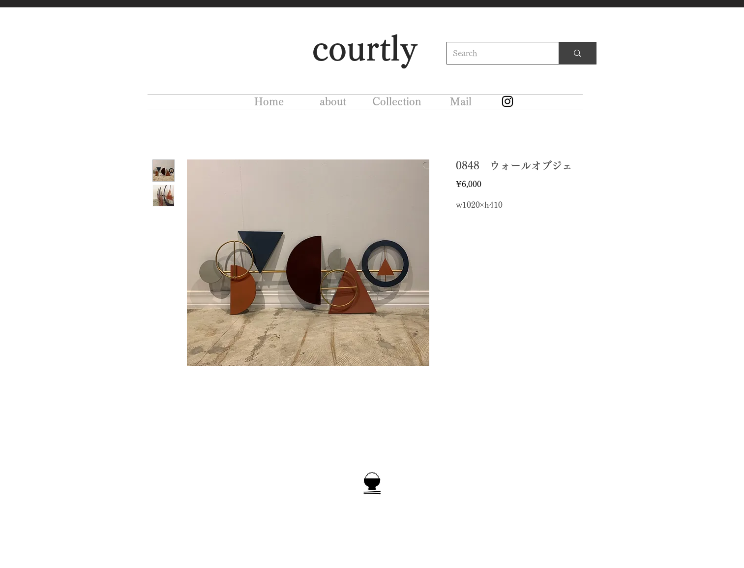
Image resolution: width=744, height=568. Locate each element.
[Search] (495, 53)
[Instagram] (507, 101)
